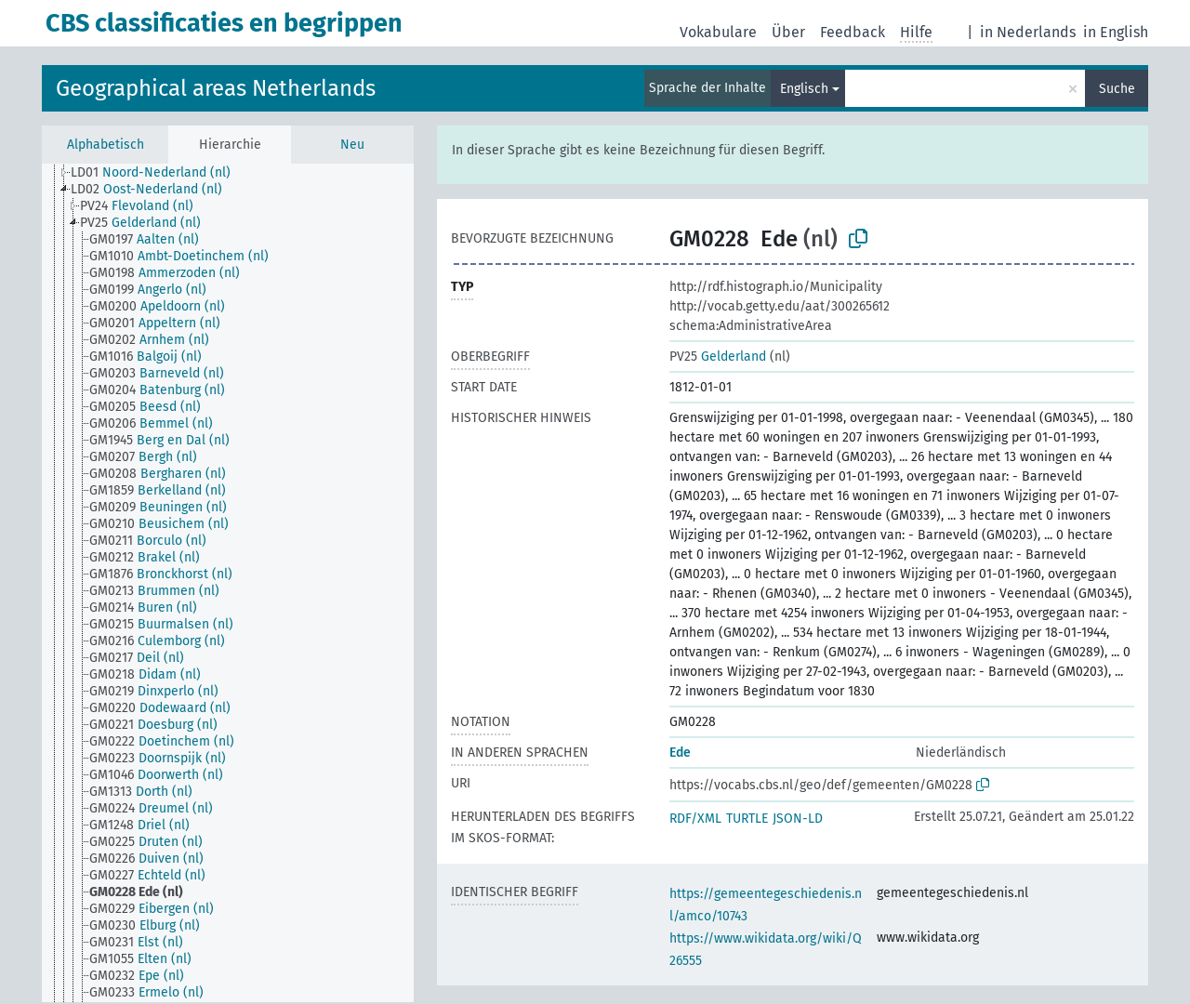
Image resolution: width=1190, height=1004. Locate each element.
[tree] (228, 583)
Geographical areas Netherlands (216, 88)
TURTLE (747, 818)
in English (1115, 32)
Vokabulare (718, 32)
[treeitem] (158, 173)
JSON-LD (798, 818)
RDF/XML (695, 818)
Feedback (852, 32)
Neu (352, 144)
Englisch (804, 89)
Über (788, 32)
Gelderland (717, 356)
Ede (680, 752)
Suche (1117, 89)
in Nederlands (1028, 32)
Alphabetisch (105, 144)
